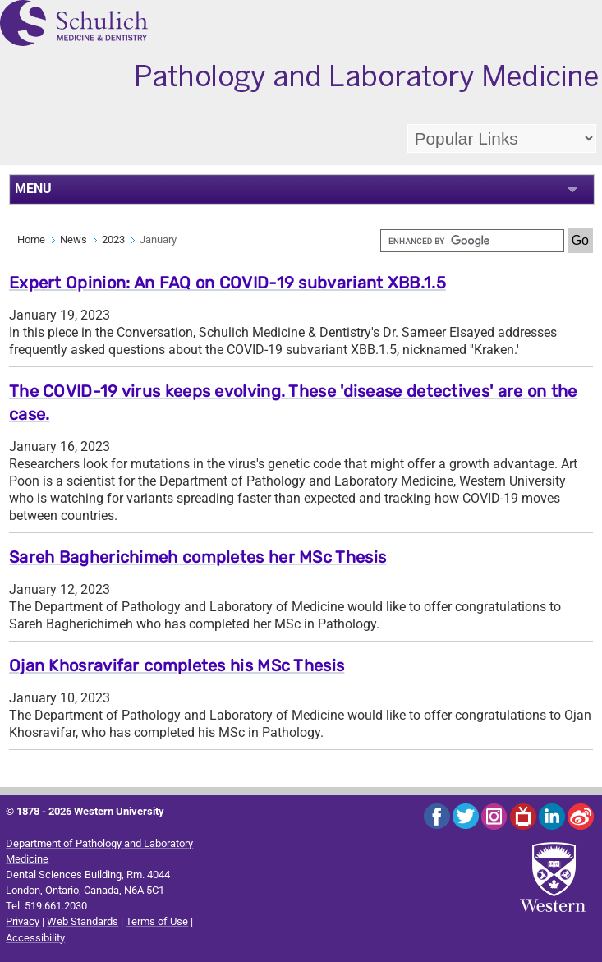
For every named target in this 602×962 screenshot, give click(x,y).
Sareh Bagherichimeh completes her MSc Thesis (197, 557)
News (73, 239)
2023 (113, 239)
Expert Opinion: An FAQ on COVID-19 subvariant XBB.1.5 (227, 282)
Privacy (22, 921)
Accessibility (35, 938)
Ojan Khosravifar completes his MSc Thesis (176, 665)
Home (31, 239)
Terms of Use (157, 921)
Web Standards (82, 921)
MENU (33, 188)
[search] (472, 240)
